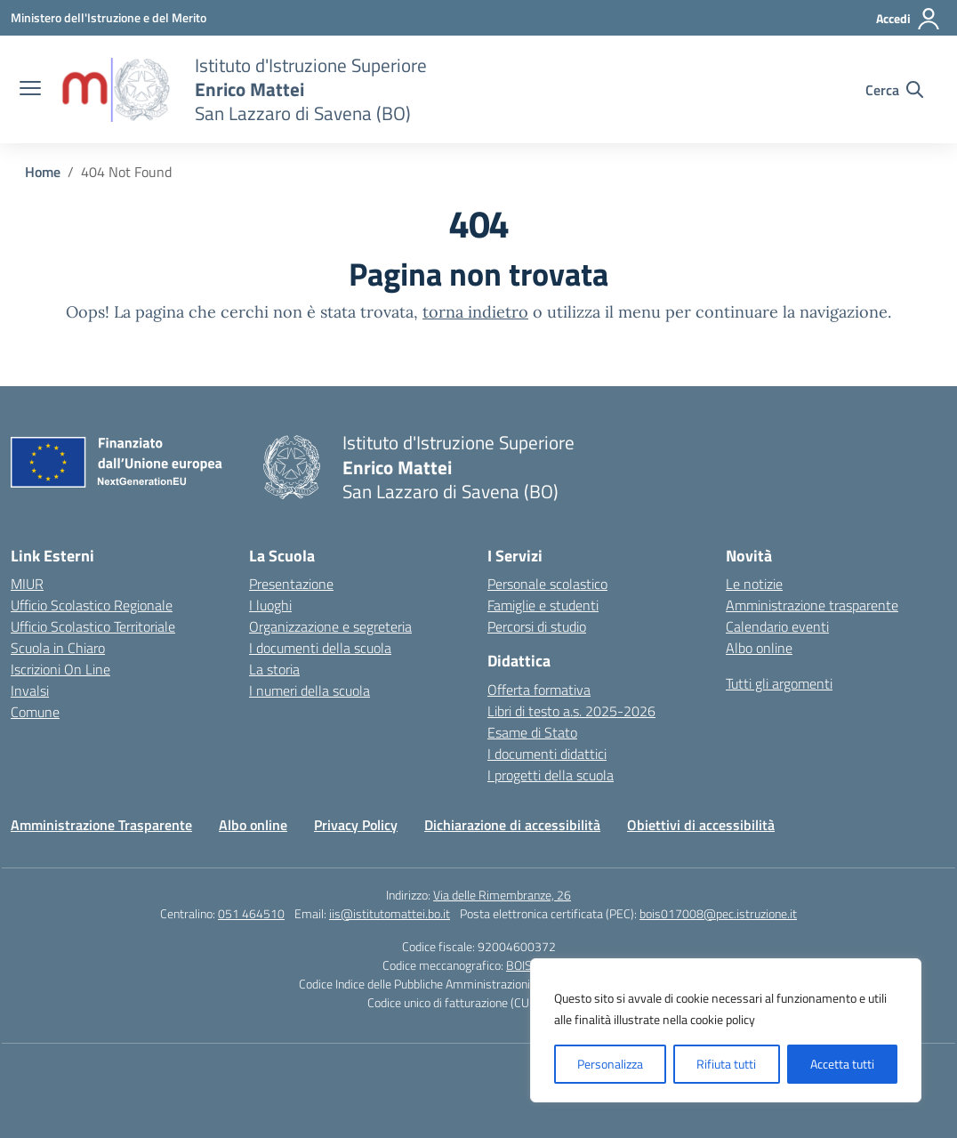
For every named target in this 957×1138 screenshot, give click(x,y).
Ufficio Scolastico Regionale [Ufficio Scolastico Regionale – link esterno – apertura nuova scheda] (92, 605)
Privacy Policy (356, 824)
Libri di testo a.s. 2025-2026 (571, 711)
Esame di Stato (532, 732)
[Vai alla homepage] (116, 90)
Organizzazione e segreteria (330, 626)
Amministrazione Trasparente (101, 824)
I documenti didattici (547, 753)
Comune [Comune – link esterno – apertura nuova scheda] (35, 711)
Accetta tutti (842, 1063)
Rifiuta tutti (726, 1063)
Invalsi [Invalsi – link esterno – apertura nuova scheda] (30, 690)
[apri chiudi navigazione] (30, 90)
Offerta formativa (539, 689)
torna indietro (475, 312)
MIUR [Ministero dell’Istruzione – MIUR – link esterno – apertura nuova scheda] (27, 583)
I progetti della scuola (550, 775)
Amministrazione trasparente (812, 605)
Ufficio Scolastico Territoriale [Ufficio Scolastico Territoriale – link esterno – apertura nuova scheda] (93, 626)
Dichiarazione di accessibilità (512, 824)
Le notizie (754, 583)
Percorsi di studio (536, 626)
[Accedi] (908, 18)
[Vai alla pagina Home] (42, 171)
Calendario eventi (777, 626)
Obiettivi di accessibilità (701, 824)
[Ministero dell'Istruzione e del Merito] (108, 17)
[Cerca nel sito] (894, 89)
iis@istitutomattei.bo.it (389, 913)
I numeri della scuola (309, 690)
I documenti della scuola (320, 647)
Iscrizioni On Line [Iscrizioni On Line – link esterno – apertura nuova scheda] (60, 669)
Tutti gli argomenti (779, 683)
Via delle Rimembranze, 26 (502, 894)
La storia (274, 669)
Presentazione (291, 583)
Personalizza (610, 1063)
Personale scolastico (547, 583)
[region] (725, 1030)
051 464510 (251, 913)
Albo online (759, 647)
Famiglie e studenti (543, 605)
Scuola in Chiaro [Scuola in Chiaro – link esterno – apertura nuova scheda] (58, 647)
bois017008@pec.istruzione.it (718, 913)
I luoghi (270, 605)
